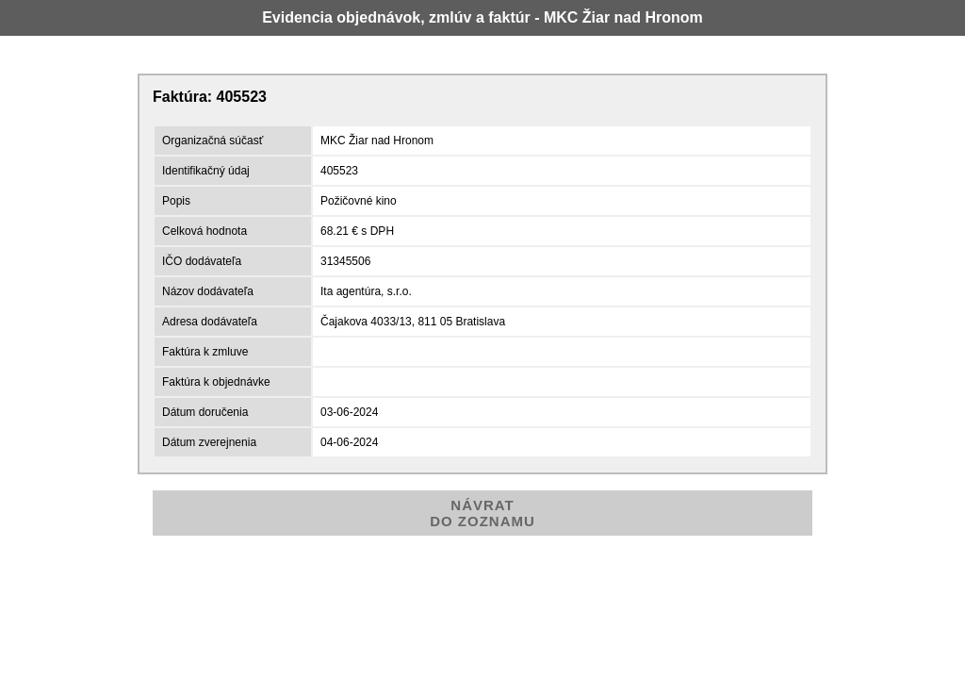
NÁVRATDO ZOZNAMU (482, 513)
